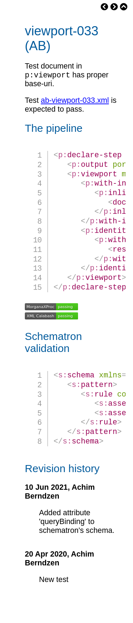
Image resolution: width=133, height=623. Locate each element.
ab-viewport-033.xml (75, 102)
